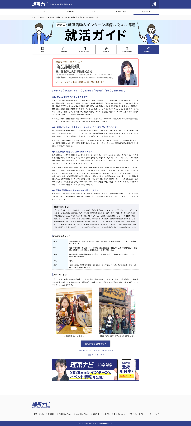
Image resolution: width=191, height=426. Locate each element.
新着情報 (51, 414)
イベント (95, 11)
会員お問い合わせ (65, 414)
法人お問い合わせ (82, 414)
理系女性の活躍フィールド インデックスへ (95, 350)
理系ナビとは (39, 414)
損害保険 (99, 91)
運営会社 (96, 414)
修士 (107, 91)
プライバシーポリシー (137, 414)
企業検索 (70, 11)
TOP (42, 49)
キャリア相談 (121, 11)
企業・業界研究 (127, 49)
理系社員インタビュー (72, 91)
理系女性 (88, 91)
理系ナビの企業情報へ (95, 343)
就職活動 (64, 49)
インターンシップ (85, 49)
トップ (44, 11)
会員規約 (106, 414)
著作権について (119, 414)
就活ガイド (146, 11)
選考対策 (106, 49)
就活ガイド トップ (95, 355)
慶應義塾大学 (118, 91)
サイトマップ (154, 414)
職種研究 (57, 91)
